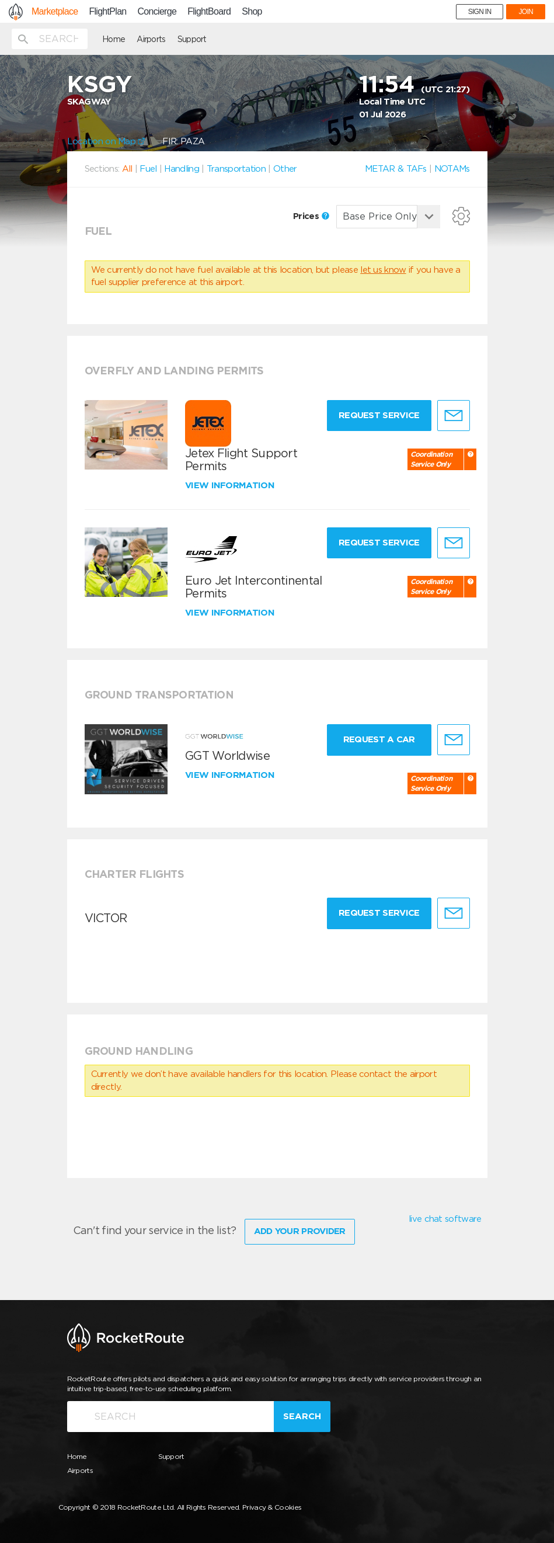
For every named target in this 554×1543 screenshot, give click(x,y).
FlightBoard (209, 11)
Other (285, 169)
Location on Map (106, 141)
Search (302, 1416)
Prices (311, 216)
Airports (151, 39)
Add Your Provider (300, 1231)
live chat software (445, 1219)
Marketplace (55, 11)
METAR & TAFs (396, 169)
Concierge (157, 11)
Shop (252, 11)
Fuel (148, 169)
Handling (181, 169)
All (127, 169)
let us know (383, 270)
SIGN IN (480, 12)
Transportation (236, 169)
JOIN (525, 12)
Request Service (379, 415)
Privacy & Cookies (271, 1507)
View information (231, 485)
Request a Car (379, 739)
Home (113, 39)
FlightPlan (107, 11)
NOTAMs (452, 169)
